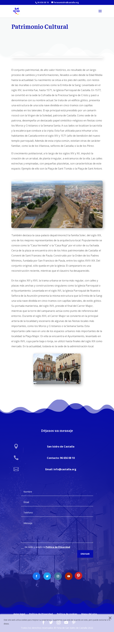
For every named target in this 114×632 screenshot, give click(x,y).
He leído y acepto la (45, 544)
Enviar (85, 550)
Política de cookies (67, 613)
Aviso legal (19, 613)
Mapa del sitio (89, 613)
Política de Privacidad (58, 544)
